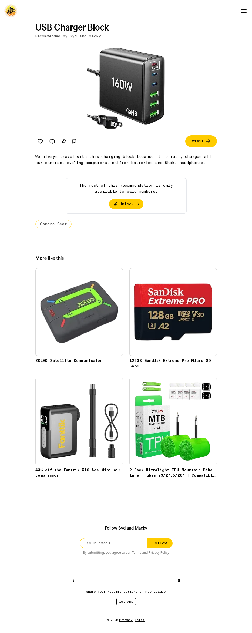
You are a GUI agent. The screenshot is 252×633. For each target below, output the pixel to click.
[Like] (40, 141)
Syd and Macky (85, 36)
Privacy (126, 620)
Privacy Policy (159, 552)
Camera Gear (53, 224)
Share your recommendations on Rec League (126, 591)
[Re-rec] (52, 141)
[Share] (64, 141)
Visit (201, 141)
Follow (159, 543)
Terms (136, 552)
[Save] (74, 141)
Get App (126, 602)
